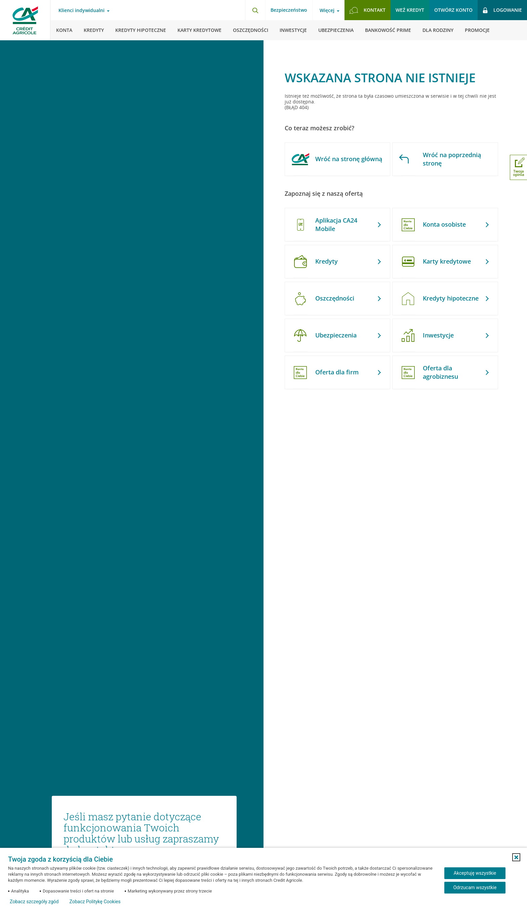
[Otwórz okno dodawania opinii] (518, 167)
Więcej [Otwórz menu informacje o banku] (327, 10)
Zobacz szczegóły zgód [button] (34, 901)
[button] (516, 857)
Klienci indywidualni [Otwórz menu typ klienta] (81, 10)
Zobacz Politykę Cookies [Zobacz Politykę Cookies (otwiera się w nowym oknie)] (94, 901)
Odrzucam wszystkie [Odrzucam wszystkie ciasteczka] (475, 887)
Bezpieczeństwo (289, 10)
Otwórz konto (453, 10)
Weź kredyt (410, 10)
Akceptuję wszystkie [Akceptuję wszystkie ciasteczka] (475, 873)
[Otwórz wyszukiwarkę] (255, 10)
